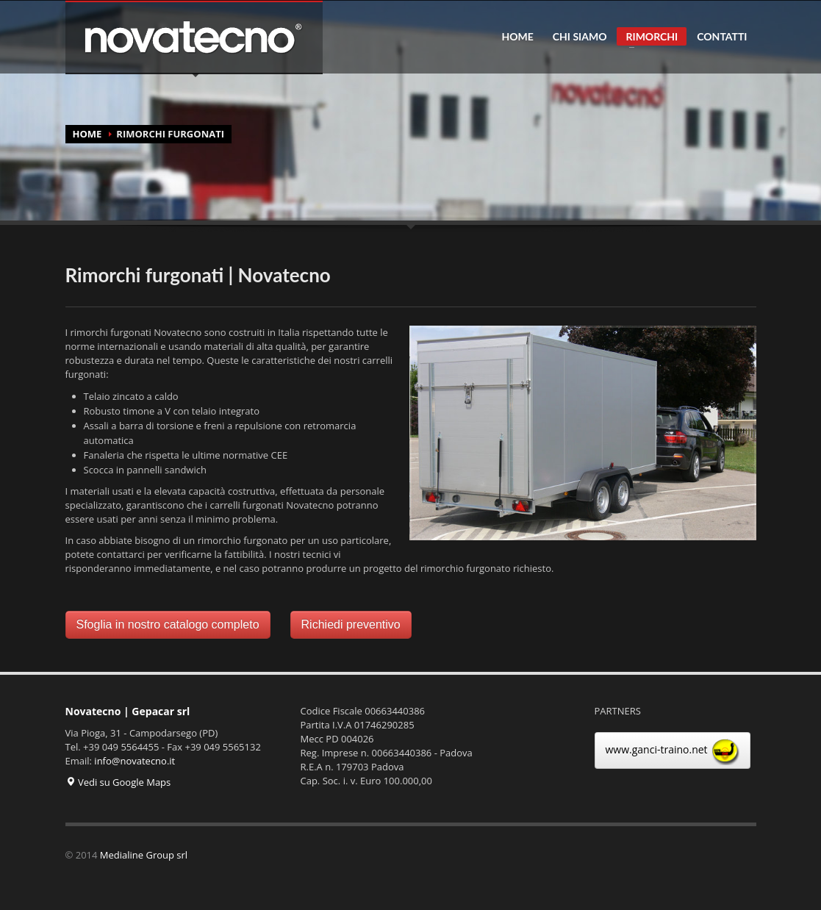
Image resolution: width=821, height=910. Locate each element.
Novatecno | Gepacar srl (127, 711)
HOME (517, 37)
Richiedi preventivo (351, 624)
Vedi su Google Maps (118, 782)
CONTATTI (722, 37)
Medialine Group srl (143, 854)
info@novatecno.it (134, 760)
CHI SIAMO (580, 37)
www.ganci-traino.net (673, 750)
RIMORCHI (647, 38)
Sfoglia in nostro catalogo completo (167, 624)
